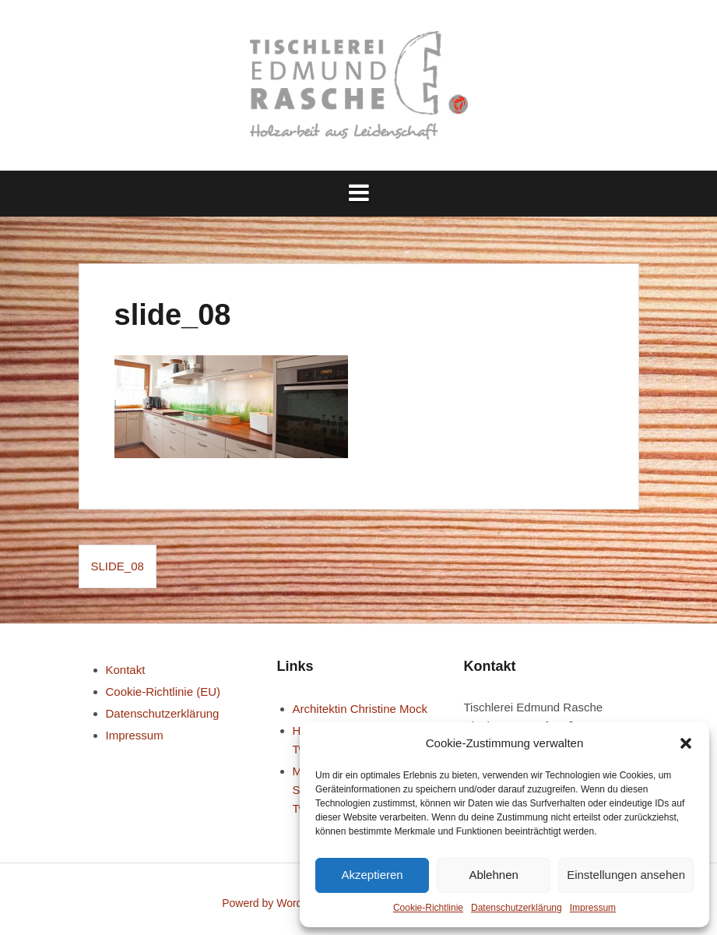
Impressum (593, 907)
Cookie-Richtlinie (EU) (163, 691)
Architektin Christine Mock (360, 708)
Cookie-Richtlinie (428, 907)
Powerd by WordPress (276, 903)
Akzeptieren (371, 874)
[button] (686, 743)
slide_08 (117, 566)
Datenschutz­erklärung (516, 907)
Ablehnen (493, 874)
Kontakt (126, 669)
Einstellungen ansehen (626, 874)
